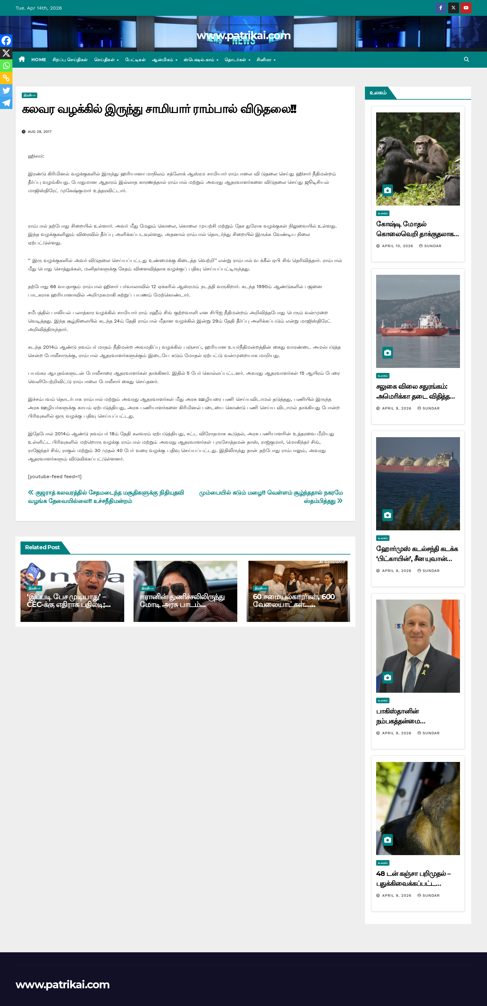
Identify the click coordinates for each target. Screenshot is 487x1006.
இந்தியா (29, 95)
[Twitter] (6, 90)
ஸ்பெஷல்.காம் (200, 59)
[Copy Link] (6, 78)
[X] (6, 53)
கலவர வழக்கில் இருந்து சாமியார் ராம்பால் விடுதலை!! (159, 109)
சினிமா (265, 59)
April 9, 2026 (397, 408)
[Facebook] (6, 40)
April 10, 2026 (398, 246)
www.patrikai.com (243, 35)
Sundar (430, 246)
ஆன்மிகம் (163, 59)
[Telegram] (6, 103)
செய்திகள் (105, 59)
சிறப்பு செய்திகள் (70, 59)
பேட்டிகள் (135, 59)
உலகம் (383, 213)
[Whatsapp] (6, 65)
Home (38, 59)
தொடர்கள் (236, 59)
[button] (466, 59)
